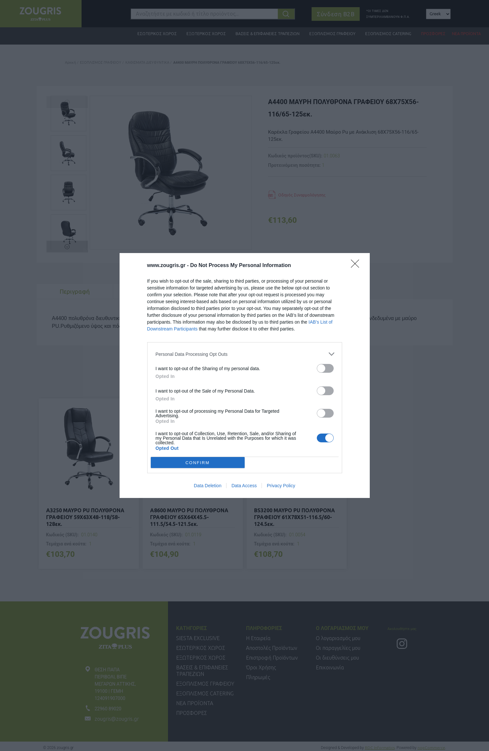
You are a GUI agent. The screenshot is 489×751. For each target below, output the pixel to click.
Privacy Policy (281, 485)
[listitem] (245, 354)
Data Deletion (208, 485)
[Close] (357, 266)
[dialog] (245, 375)
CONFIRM (198, 462)
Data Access (244, 485)
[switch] (325, 368)
